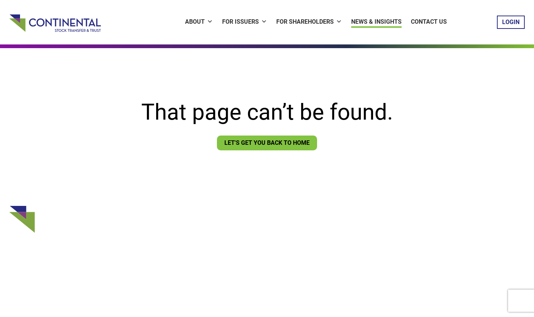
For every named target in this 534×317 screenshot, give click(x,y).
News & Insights (376, 21)
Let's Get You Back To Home (267, 142)
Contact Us (429, 21)
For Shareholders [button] (309, 21)
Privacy (227, 282)
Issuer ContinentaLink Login (256, 220)
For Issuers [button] (244, 21)
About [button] (199, 21)
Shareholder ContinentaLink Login (264, 232)
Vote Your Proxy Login (248, 243)
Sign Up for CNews (244, 255)
